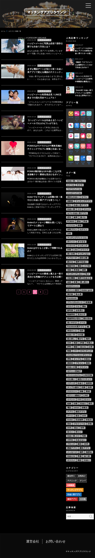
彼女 (78, 416)
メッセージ (72, 452)
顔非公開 (83, 258)
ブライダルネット (75, 302)
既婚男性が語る (74, 319)
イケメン (83, 367)
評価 (82, 343)
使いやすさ (72, 323)
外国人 (89, 343)
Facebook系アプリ (75, 327)
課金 (79, 221)
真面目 (70, 363)
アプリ (70, 412)
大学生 (70, 440)
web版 (80, 335)
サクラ (80, 185)
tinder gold (86, 290)
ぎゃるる (81, 242)
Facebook (72, 298)
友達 (76, 282)
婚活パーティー (84, 379)
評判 (69, 347)
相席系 (89, 383)
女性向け (81, 476)
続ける (70, 262)
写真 (84, 436)
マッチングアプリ (83, 201)
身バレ (83, 217)
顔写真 (70, 310)
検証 (80, 460)
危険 (69, 270)
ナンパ (87, 209)
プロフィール (79, 424)
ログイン (83, 229)
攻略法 (84, 408)
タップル (77, 359)
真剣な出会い (73, 197)
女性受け (79, 310)
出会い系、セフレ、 (76, 181)
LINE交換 (87, 375)
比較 (76, 404)
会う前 (87, 456)
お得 (90, 347)
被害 (84, 270)
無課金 (89, 452)
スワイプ (84, 250)
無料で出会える (84, 278)
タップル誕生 (73, 387)
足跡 (83, 387)
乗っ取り (84, 282)
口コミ (87, 399)
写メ (87, 274)
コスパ (70, 306)
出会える (71, 456)
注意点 (87, 359)
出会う (80, 383)
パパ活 (87, 266)
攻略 (82, 391)
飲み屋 (78, 294)
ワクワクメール (74, 189)
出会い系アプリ (80, 205)
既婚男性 (71, 314)
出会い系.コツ (73, 436)
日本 (69, 343)
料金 (85, 221)
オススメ (71, 460)
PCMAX (70, 221)
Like (76, 250)
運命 (84, 306)
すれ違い (71, 379)
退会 (76, 428)
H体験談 (70, 485)
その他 (82, 499)
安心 (69, 205)
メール (82, 323)
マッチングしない (75, 274)
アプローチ (72, 258)
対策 (69, 250)
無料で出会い (81, 262)
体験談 (70, 201)
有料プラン (72, 229)
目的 (82, 331)
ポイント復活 (73, 290)
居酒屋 (88, 302)
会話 (69, 282)
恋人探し (71, 339)
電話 (69, 408)
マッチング (82, 246)
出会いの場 (72, 367)
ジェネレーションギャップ (79, 355)
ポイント (71, 242)
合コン (70, 432)
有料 (82, 428)
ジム (78, 306)
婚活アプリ (80, 412)
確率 (76, 217)
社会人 (83, 404)
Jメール (70, 185)
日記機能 (71, 278)
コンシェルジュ (74, 375)
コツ (80, 209)
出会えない (80, 440)
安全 (69, 424)
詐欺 (90, 424)
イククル (71, 225)
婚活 (80, 444)
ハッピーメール (74, 193)
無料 (82, 452)
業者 (88, 391)
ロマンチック (86, 351)
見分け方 (81, 314)
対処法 (89, 420)
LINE (85, 395)
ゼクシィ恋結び (74, 371)
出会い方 (71, 335)
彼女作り (71, 476)
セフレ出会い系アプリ (77, 213)
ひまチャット (73, 286)
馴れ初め (87, 319)
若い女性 (71, 254)
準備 (80, 456)
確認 (76, 347)
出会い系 (71, 209)
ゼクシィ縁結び (74, 395)
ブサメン (79, 363)
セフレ (84, 197)
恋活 (69, 217)
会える (83, 347)
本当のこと (72, 331)
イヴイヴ (71, 246)
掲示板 (70, 294)
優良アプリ (84, 448)
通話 (80, 266)
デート (70, 416)
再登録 (76, 270)
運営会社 (32, 541)
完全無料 (79, 420)
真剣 (88, 363)
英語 (76, 343)
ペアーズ (71, 383)
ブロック (71, 444)
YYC (80, 399)
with (84, 416)
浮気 (69, 359)
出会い (87, 460)
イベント (71, 399)
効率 (90, 387)
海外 (88, 339)
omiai (76, 408)
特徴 (69, 351)
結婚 (69, 404)
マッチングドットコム (77, 238)
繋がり (80, 339)
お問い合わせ (56, 541)
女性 (69, 234)
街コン (78, 432)
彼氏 (90, 404)
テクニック (72, 481)
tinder (70, 420)
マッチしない (83, 254)
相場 (80, 225)
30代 (69, 428)
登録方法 (71, 266)
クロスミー (72, 391)
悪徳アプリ (72, 448)
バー (76, 351)
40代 (86, 444)
